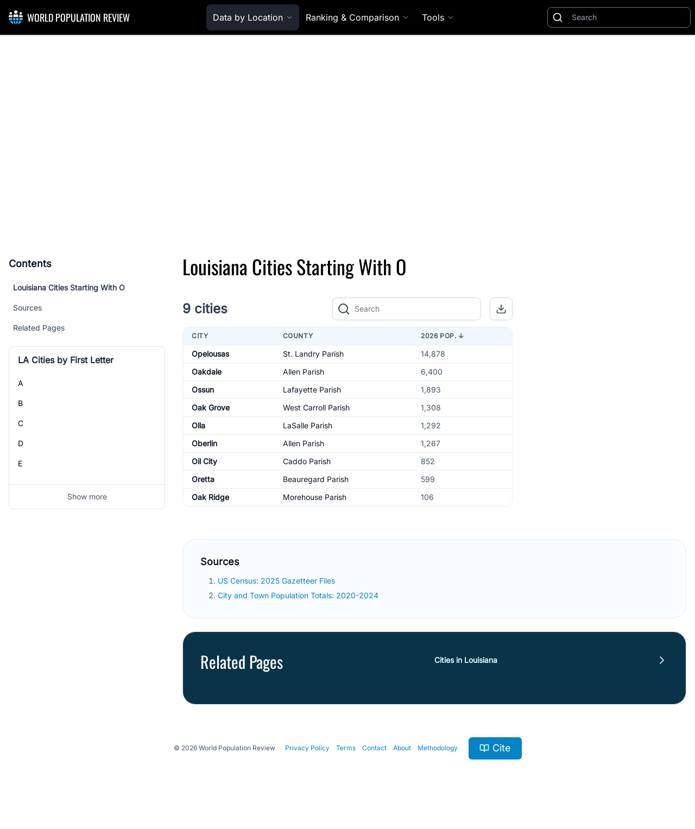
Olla (198, 425)
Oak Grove (211, 407)
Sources (27, 307)
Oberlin (204, 443)
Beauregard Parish (316, 479)
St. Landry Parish (313, 353)
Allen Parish (303, 371)
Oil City (204, 461)
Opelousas (210, 353)
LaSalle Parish (307, 425)
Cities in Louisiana (465, 660)
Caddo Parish (307, 461)
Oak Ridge (210, 497)
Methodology (438, 748)
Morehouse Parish (314, 497)
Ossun (203, 389)
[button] (501, 309)
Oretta (203, 479)
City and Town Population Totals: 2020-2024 (299, 595)
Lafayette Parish (312, 389)
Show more (87, 496)
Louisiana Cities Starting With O (69, 287)
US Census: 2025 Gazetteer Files (277, 580)
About (402, 748)
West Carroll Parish (316, 407)
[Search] (628, 17)
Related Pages (39, 327)
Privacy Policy (307, 748)
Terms (346, 748)
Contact (374, 748)
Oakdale (207, 371)
